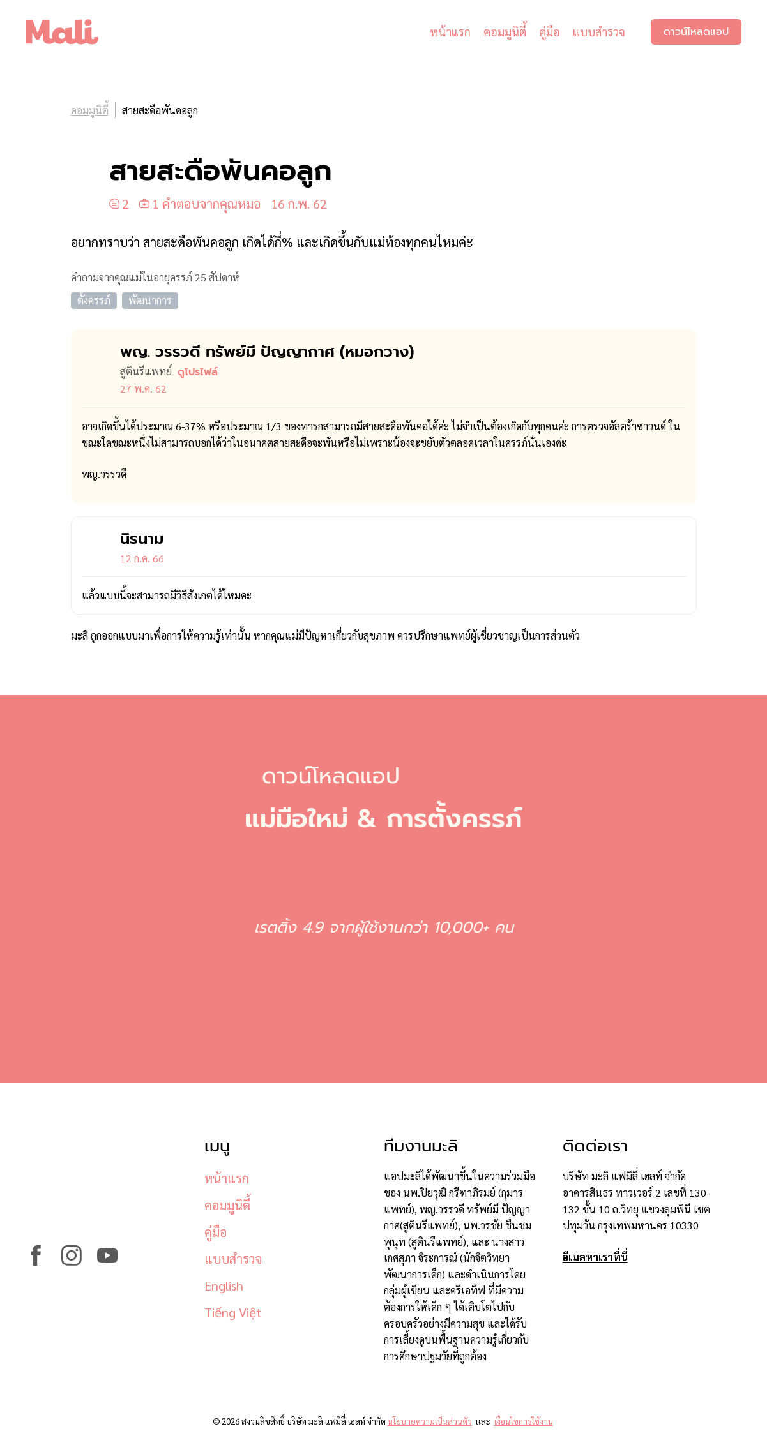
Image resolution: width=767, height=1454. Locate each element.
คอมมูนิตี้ (504, 31)
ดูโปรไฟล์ (198, 372)
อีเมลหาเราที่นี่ (595, 1257)
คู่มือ (549, 31)
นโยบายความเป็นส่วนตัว (430, 1421)
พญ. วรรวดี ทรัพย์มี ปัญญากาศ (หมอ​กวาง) (267, 351)
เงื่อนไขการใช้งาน (523, 1421)
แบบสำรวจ (599, 31)
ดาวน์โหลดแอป (696, 32)
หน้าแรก (450, 31)
